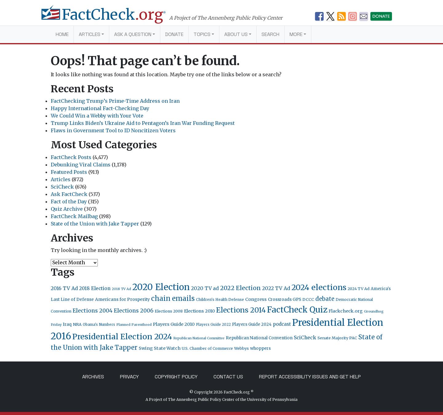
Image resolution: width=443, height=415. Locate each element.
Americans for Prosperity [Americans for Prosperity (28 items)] (122, 299)
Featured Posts (69, 172)
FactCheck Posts (71, 157)
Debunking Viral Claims (80, 165)
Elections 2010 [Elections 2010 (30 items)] (199, 311)
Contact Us (228, 376)
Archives (93, 376)
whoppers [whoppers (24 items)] (260, 348)
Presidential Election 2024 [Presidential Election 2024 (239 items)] (122, 336)
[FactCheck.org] (110, 18)
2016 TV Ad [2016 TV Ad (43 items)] (64, 288)
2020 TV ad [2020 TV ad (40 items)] (205, 288)
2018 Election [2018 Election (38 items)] (94, 288)
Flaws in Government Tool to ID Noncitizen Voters (113, 130)
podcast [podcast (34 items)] (282, 324)
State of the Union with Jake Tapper (95, 224)
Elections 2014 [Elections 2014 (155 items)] (241, 310)
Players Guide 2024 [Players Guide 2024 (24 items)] (252, 324)
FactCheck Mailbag (74, 216)
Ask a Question (132, 34)
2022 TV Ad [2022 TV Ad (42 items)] (276, 288)
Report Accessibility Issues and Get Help (310, 376)
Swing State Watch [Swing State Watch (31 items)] (160, 348)
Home (62, 34)
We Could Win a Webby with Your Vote (97, 116)
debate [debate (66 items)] (324, 298)
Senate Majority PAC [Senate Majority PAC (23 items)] (337, 338)
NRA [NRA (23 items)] (77, 324)
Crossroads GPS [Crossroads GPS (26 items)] (284, 299)
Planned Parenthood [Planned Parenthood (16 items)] (134, 324)
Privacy (129, 376)
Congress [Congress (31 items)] (256, 299)
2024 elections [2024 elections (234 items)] (318, 287)
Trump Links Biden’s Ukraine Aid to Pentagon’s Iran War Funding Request (143, 123)
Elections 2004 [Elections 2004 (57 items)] (93, 310)
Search (270, 34)
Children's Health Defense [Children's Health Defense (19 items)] (220, 299)
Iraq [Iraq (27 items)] (67, 324)
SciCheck (62, 187)
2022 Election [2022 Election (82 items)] (240, 288)
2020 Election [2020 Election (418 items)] (161, 287)
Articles (89, 34)
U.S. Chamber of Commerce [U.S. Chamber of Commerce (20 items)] (207, 348)
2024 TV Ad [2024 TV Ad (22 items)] (358, 288)
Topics (202, 34)
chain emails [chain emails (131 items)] (173, 298)
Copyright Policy (176, 376)
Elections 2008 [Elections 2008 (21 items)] (169, 311)
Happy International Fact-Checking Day (100, 108)
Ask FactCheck (69, 194)
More (295, 34)
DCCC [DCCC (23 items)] (308, 299)
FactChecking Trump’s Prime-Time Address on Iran (115, 101)
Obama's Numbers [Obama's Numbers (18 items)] (99, 324)
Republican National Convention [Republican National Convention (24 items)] (259, 338)
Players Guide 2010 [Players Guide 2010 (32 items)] (174, 324)
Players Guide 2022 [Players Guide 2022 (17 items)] (213, 324)
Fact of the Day (69, 201)
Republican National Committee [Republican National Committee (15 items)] (199, 338)
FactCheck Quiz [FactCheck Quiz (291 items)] (297, 310)
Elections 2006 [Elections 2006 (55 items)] (134, 310)
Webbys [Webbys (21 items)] (241, 348)
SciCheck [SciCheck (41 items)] (305, 337)
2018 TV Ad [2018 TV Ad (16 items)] (121, 289)
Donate (174, 34)
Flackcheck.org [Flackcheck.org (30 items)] (346, 311)
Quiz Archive (67, 209)
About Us (236, 34)
